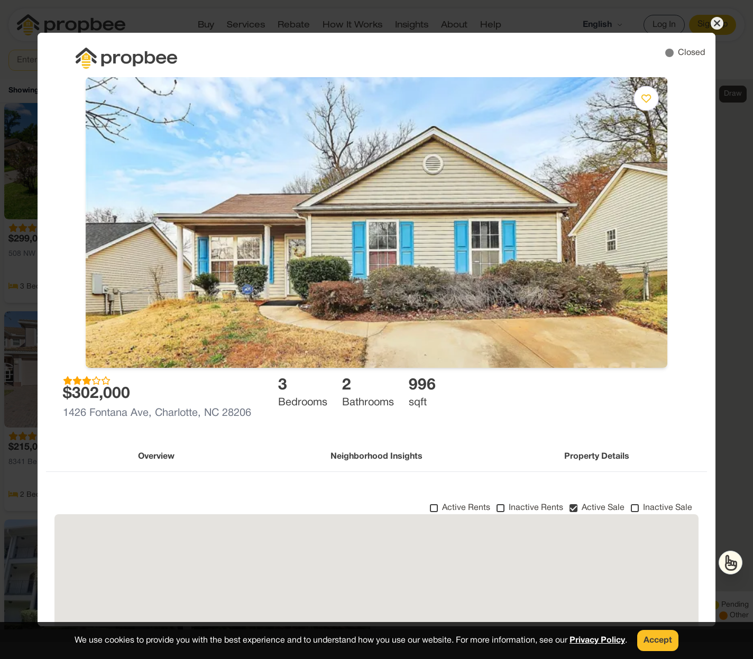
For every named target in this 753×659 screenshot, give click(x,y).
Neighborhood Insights (376, 456)
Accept (658, 640)
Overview (156, 456)
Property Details (596, 456)
